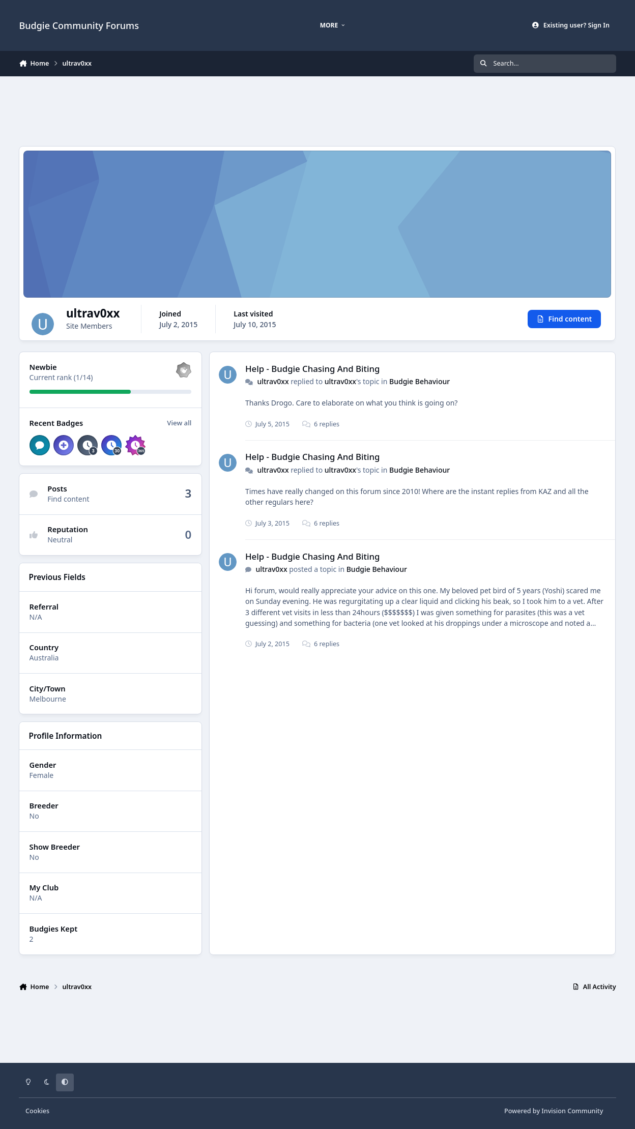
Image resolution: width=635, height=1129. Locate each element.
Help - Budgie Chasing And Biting (312, 368)
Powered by (553, 1111)
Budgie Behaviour (419, 381)
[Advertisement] (317, 110)
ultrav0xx (273, 381)
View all (179, 423)
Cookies (37, 1111)
